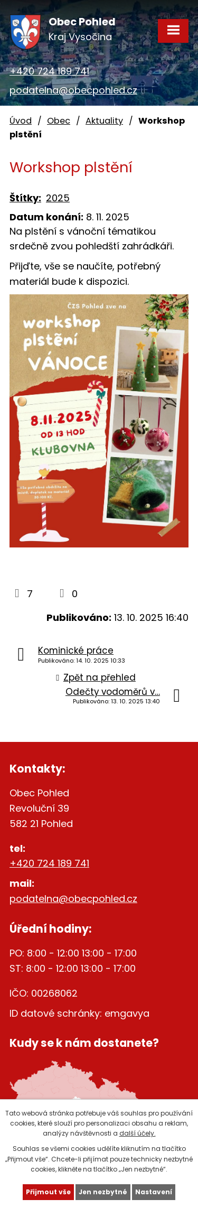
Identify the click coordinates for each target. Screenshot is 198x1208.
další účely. (137, 1133)
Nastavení (153, 1191)
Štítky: (25, 198)
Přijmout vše (48, 1191)
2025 (58, 198)
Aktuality (104, 121)
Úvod (21, 121)
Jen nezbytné (103, 1191)
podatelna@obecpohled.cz (73, 90)
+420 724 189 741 (49, 71)
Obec (58, 121)
